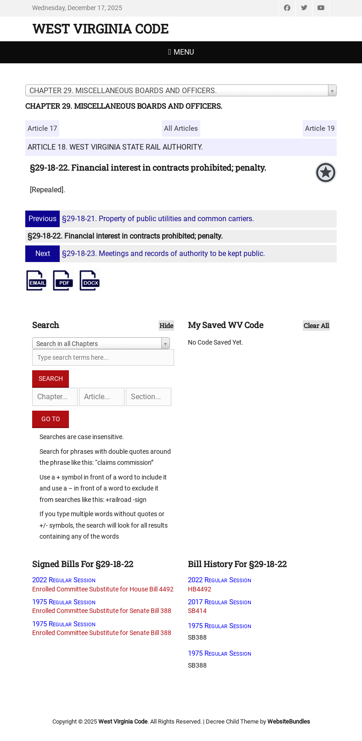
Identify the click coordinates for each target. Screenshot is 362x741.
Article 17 (42, 128)
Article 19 (319, 128)
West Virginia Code (100, 28)
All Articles (181, 128)
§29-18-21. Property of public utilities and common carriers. (141, 218)
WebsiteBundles (288, 721)
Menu (184, 52)
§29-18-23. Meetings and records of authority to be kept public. (146, 253)
